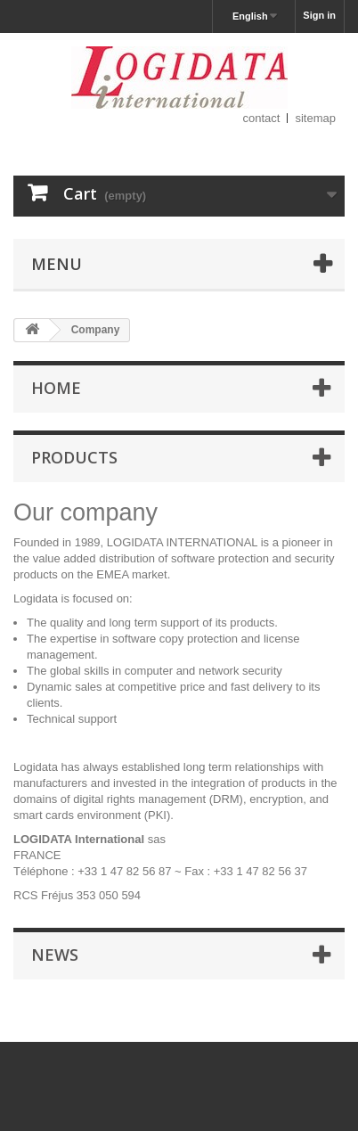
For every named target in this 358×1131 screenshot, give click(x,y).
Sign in (319, 15)
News (54, 954)
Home (56, 387)
